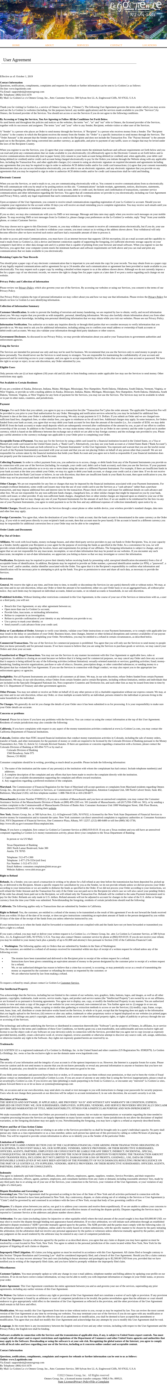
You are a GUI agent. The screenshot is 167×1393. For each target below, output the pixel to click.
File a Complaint (100, 1381)
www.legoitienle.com (20, 88)
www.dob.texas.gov (35, 869)
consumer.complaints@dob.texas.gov (42, 866)
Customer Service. (69, 982)
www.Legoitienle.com (20, 1359)
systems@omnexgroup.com (59, 1084)
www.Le (119, 728)
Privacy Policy (26, 287)
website (52, 808)
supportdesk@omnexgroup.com (28, 91)
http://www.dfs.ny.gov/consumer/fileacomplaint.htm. (27, 823)
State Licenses (66, 1381)
